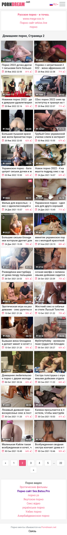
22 (60, 463)
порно (33, 27)
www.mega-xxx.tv (33, 18)
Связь (32, 531)
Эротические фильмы (34, 487)
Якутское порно (33, 499)
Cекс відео (33, 503)
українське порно (33, 507)
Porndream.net (48, 527)
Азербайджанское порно (33, 515)
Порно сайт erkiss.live (33, 22)
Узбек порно (33, 511)
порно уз (33, 495)
